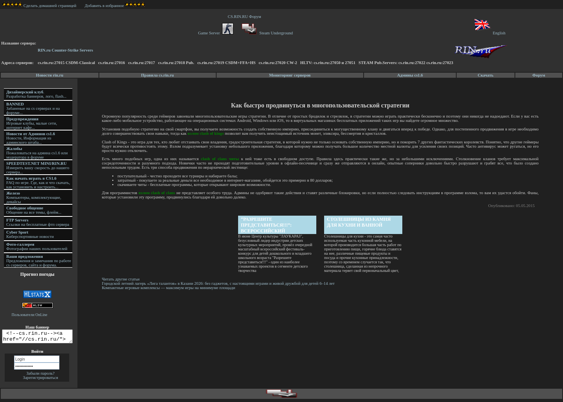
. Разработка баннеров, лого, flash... (36, 94)
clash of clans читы (221, 159)
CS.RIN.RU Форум (245, 16)
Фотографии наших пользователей (36, 246)
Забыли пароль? (40, 375)
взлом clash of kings (207, 133)
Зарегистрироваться (40, 380)
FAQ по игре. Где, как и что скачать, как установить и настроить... (38, 182)
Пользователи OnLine (30, 315)
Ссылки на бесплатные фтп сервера (37, 222)
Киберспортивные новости (30, 234)
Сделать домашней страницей (39, 6)
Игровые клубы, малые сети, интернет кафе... (31, 123)
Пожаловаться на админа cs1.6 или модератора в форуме (37, 153)
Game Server (215, 33)
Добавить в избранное (104, 6)
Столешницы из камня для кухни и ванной (360, 222)
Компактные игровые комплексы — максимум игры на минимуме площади (169, 288)
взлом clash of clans (158, 193)
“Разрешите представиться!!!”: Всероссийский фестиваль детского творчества (270, 225)
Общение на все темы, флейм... (33, 210)
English (489, 33)
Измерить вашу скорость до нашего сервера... (37, 167)
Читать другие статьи (122, 279)
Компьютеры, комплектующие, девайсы (33, 197)
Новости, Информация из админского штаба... (30, 138)
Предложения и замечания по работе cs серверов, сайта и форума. (38, 260)
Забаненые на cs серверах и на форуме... (33, 108)
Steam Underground (266, 33)
